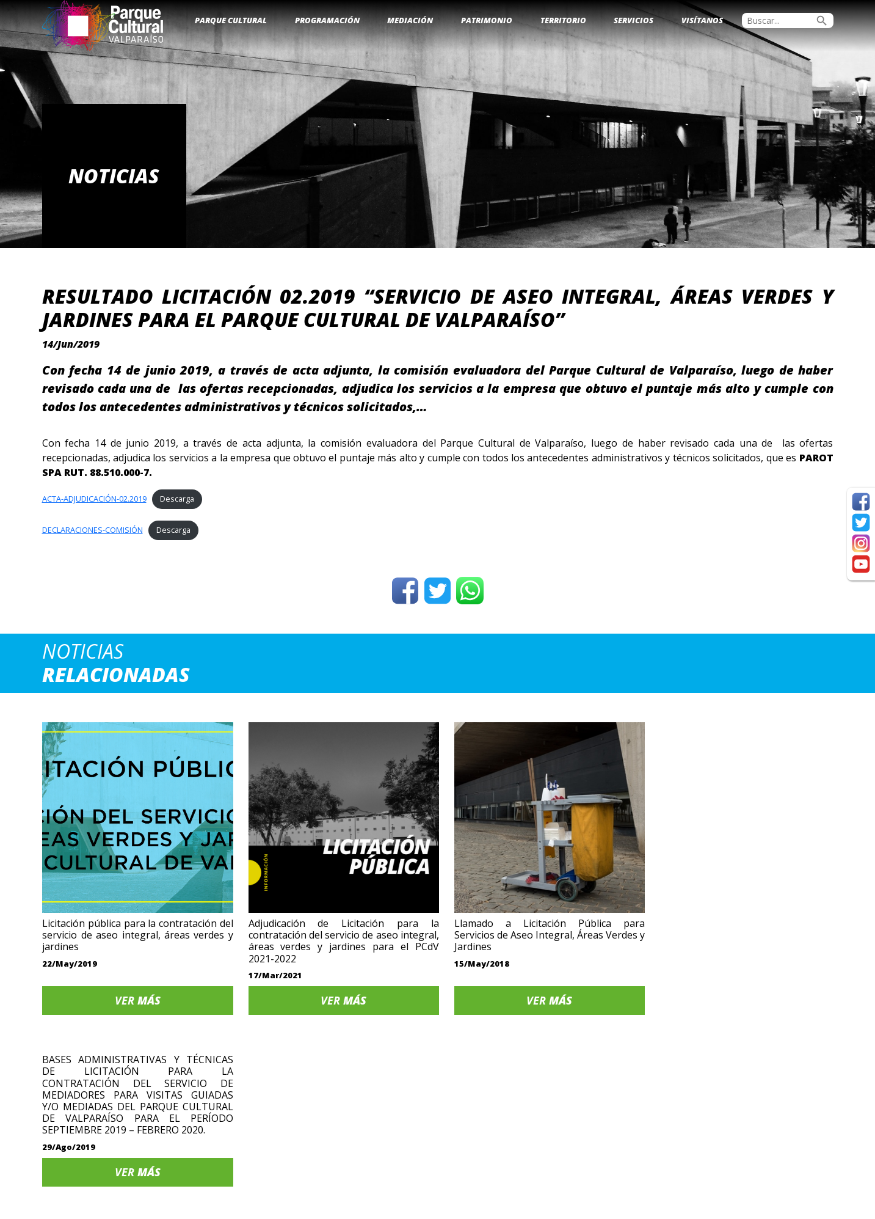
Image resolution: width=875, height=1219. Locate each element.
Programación (327, 20)
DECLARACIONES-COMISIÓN (92, 529)
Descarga (177, 498)
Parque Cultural (231, 20)
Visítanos (702, 20)
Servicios (633, 20)
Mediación (410, 20)
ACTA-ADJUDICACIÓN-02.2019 (94, 498)
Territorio (563, 20)
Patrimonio (486, 20)
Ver (135, 996)
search (822, 20)
